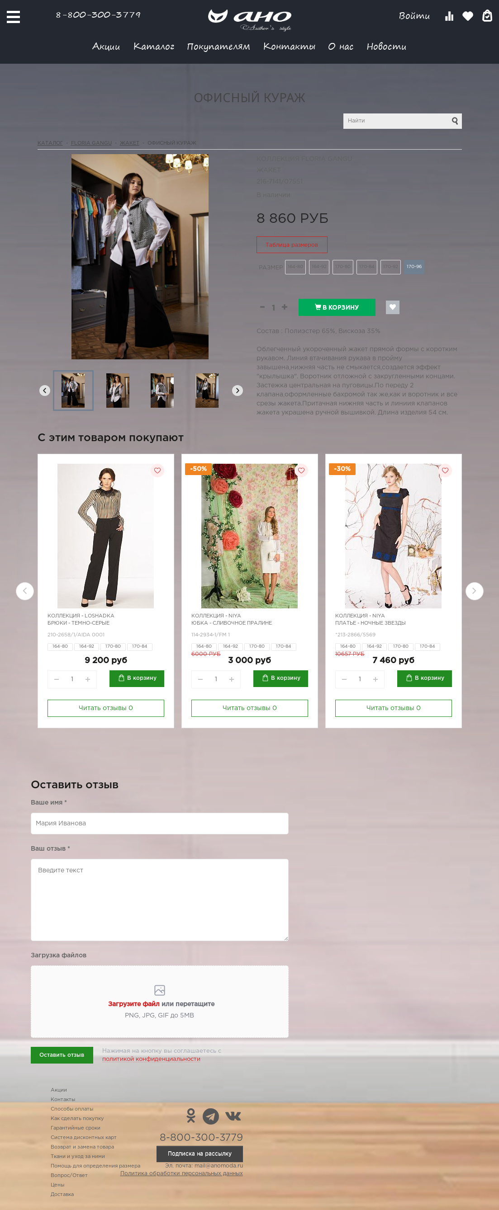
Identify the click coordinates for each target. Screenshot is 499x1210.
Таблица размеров (292, 245)
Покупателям (218, 45)
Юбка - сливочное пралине (231, 623)
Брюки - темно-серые (78, 623)
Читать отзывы (106, 708)
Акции (106, 45)
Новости (386, 45)
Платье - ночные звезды (370, 623)
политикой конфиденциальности (151, 1059)
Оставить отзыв (61, 1055)
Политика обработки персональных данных (181, 1173)
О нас (341, 45)
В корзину (337, 307)
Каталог (153, 45)
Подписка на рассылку (200, 1153)
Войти (416, 15)
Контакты (289, 45)
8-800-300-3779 (98, 14)
